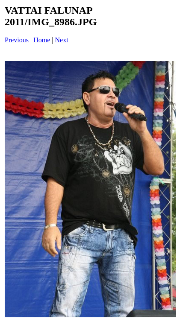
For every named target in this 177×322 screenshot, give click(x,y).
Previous (17, 40)
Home (41, 40)
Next (61, 40)
